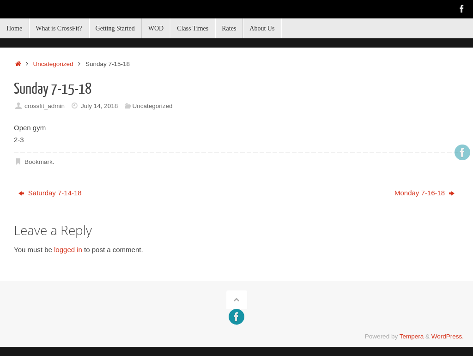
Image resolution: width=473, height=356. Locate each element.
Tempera (412, 336)
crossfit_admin (44, 106)
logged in (68, 249)
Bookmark (38, 161)
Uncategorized (53, 63)
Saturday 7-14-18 (50, 193)
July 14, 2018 (99, 106)
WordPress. (447, 336)
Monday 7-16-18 (424, 193)
